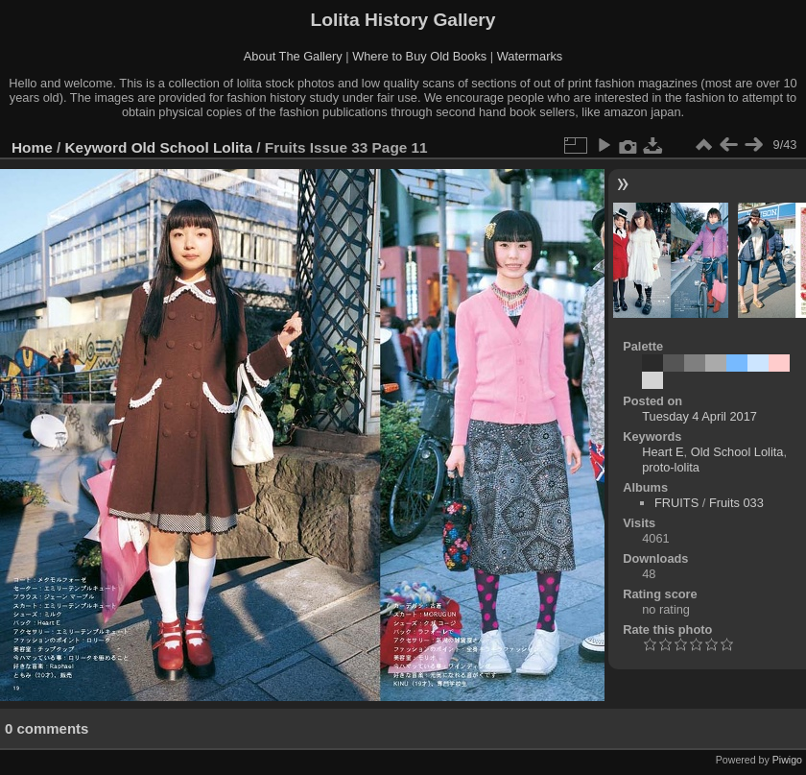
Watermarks (530, 56)
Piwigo (787, 759)
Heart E (662, 452)
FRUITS (676, 503)
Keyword (96, 147)
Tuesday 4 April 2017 (699, 416)
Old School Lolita (191, 147)
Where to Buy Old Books (419, 56)
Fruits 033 (736, 503)
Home (32, 147)
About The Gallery (293, 56)
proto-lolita (670, 467)
